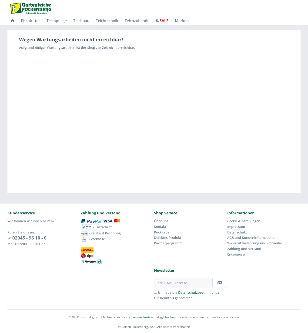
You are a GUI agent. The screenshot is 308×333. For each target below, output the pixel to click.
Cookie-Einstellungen (243, 221)
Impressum (236, 226)
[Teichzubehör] (136, 20)
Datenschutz (237, 232)
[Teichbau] (81, 20)
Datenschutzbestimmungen (199, 292)
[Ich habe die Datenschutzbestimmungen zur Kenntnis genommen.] (155, 292)
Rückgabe (161, 232)
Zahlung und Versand (244, 248)
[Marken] (182, 20)
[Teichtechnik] (107, 20)
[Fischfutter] (30, 20)
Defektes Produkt (167, 237)
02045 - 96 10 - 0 (29, 238)
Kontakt (160, 226)
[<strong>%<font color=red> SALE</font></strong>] (162, 20)
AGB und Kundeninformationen (252, 237)
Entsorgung (236, 254)
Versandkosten (143, 317)
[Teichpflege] (56, 20)
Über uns (161, 221)
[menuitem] (12, 20)
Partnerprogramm (168, 243)
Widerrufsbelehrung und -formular (254, 243)
